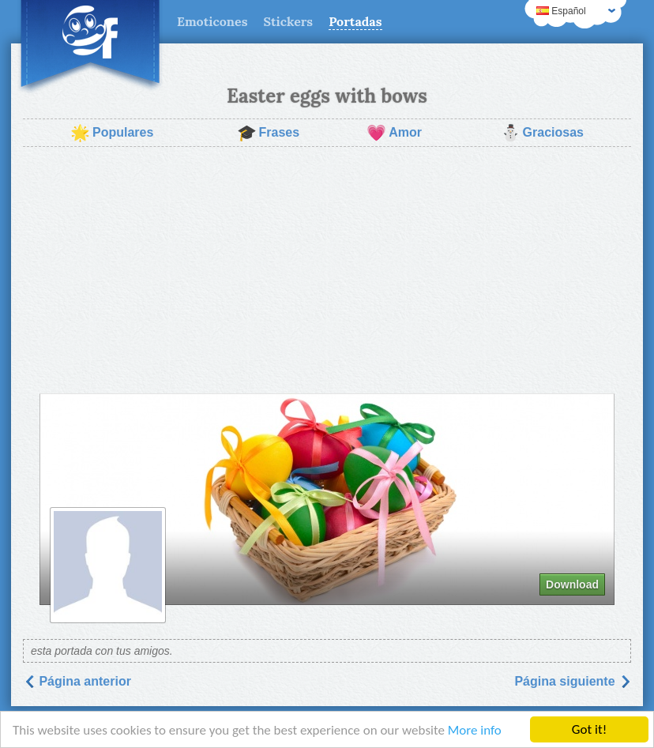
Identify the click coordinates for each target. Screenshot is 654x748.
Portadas (355, 21)
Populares (111, 132)
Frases (268, 132)
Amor (394, 132)
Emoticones (212, 21)
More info (475, 730)
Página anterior (77, 681)
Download (572, 584)
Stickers (288, 21)
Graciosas (542, 132)
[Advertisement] (327, 270)
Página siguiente (572, 681)
